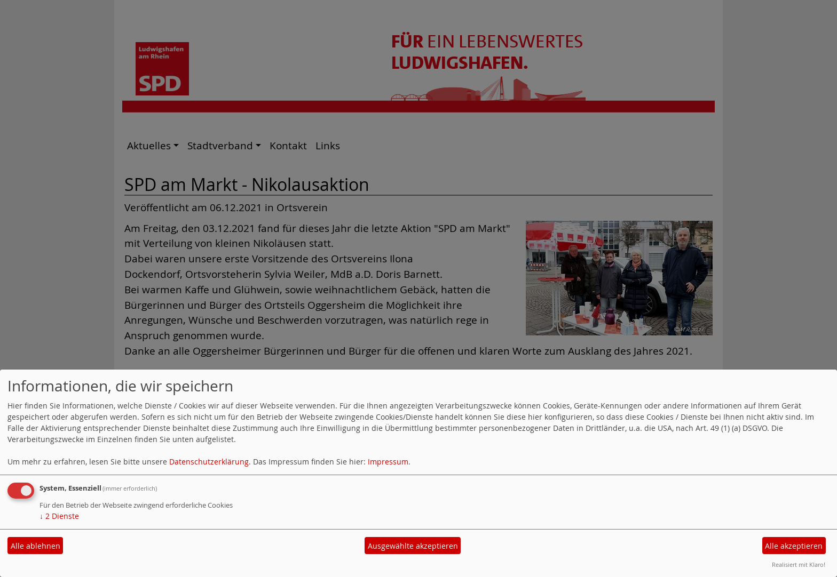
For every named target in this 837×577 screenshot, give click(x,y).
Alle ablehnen (35, 546)
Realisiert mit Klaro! (798, 564)
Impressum (388, 461)
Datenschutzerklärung (209, 461)
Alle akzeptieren (794, 546)
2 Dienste (59, 516)
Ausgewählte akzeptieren (413, 546)
